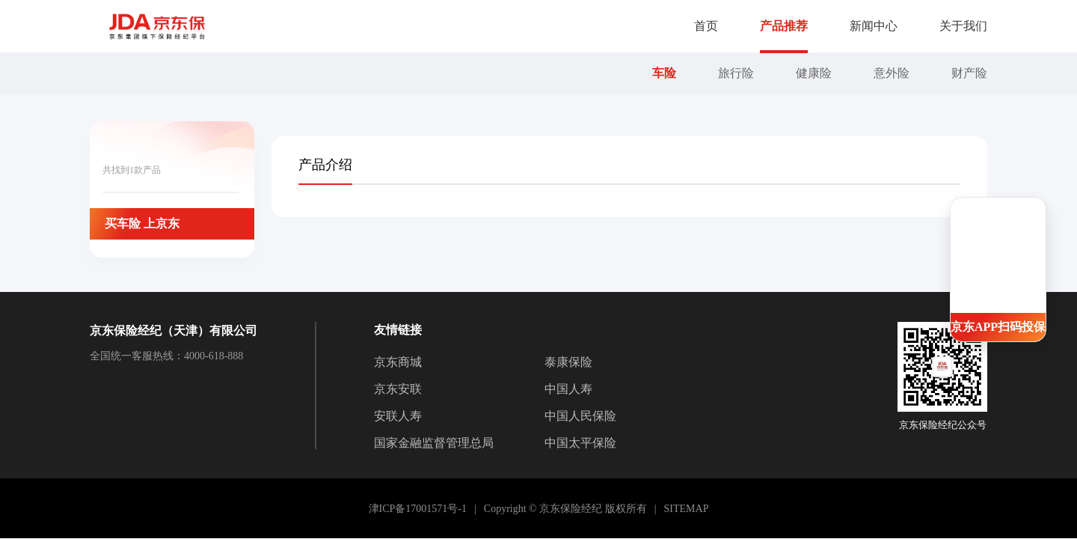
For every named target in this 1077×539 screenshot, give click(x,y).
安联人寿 (398, 415)
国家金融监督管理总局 (434, 442)
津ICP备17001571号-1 (418, 508)
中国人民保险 (580, 415)
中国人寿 (568, 389)
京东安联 (398, 389)
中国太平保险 (580, 442)
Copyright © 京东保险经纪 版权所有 (565, 508)
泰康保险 (568, 362)
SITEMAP (686, 508)
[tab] (325, 164)
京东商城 (398, 362)
